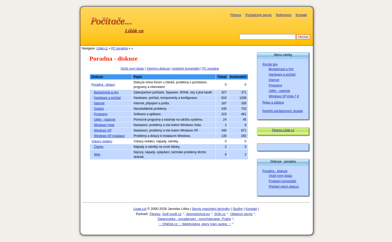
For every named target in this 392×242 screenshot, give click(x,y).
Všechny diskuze (158, 68)
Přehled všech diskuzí (284, 186)
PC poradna (119, 48)
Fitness (235, 15)
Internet (99, 103)
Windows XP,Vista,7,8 (284, 96)
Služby (238, 209)
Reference (283, 15)
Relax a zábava (273, 102)
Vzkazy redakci (101, 141)
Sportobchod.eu (198, 214)
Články (99, 147)
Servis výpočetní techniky (211, 209)
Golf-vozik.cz (171, 214)
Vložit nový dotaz (132, 68)
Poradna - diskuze (275, 171)
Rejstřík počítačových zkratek (282, 111)
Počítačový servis (258, 15)
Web (97, 154)
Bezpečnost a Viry (281, 69)
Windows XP (103, 130)
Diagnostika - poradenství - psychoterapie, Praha (194, 219)
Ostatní (99, 109)
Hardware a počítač (107, 98)
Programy (101, 114)
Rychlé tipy (270, 64)
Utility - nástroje (105, 119)
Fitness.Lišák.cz (283, 130)
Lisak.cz (139, 209)
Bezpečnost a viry (106, 92)
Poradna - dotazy (103, 84)
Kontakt (301, 15)
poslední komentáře (185, 68)
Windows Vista (104, 125)
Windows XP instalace (109, 136)
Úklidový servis (241, 214)
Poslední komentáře (282, 181)
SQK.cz (220, 214)
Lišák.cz (102, 48)
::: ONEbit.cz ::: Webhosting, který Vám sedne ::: (195, 224)
